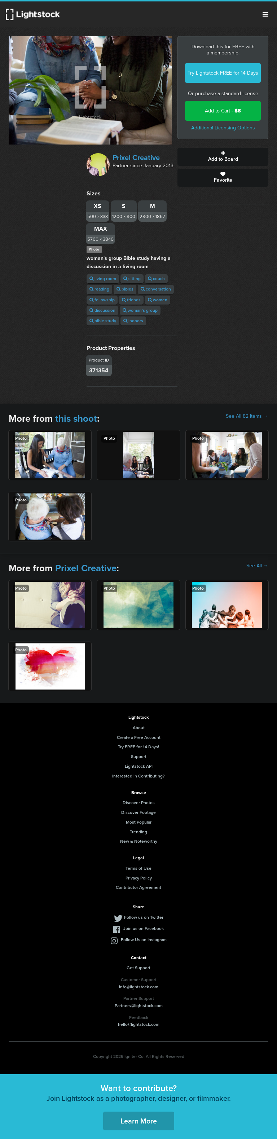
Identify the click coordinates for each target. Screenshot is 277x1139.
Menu (265, 14)
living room (102, 278)
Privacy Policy (139, 878)
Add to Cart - (223, 111)
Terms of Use (138, 868)
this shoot (76, 418)
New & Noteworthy (138, 841)
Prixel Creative (136, 157)
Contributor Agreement (138, 887)
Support (138, 756)
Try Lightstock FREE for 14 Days (223, 73)
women (157, 300)
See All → (257, 566)
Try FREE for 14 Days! (138, 747)
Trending (138, 832)
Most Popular (138, 822)
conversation (156, 289)
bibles (124, 289)
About (139, 727)
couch (156, 278)
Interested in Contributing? (138, 776)
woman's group (140, 310)
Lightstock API (139, 766)
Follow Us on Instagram (144, 939)
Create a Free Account (139, 737)
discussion (102, 310)
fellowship (102, 300)
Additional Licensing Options (223, 128)
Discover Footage (138, 812)
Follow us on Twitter (143, 917)
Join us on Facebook (143, 928)
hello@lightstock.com (138, 1024)
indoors (133, 321)
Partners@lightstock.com (139, 1005)
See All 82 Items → (247, 416)
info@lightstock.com (138, 987)
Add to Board (223, 157)
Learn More (138, 1121)
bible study (102, 321)
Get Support (138, 968)
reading (99, 289)
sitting (132, 278)
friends (131, 300)
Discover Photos (139, 802)
